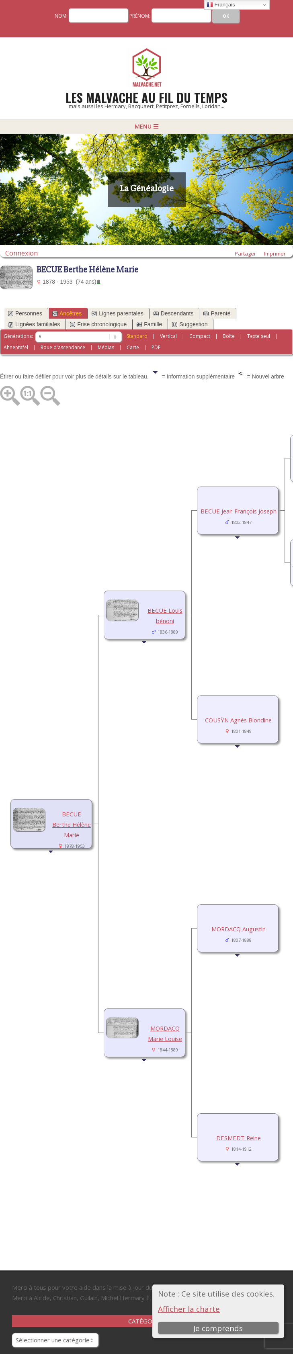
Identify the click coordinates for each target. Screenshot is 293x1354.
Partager (245, 253)
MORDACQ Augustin (238, 929)
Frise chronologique (98, 324)
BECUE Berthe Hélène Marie (71, 824)
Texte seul (258, 336)
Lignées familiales (34, 324)
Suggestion (189, 324)
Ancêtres (67, 313)
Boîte (229, 336)
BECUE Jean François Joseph (239, 511)
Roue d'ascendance (63, 347)
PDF (156, 347)
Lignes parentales (117, 313)
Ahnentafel (16, 347)
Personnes (25, 313)
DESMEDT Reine (238, 1138)
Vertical (168, 336)
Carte (133, 347)
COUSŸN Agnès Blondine (238, 720)
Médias (106, 347)
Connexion (21, 253)
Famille (149, 324)
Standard (137, 336)
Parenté (216, 313)
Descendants (174, 313)
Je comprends (218, 1328)
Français (221, 5)
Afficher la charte (189, 1309)
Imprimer (275, 253)
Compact (199, 336)
